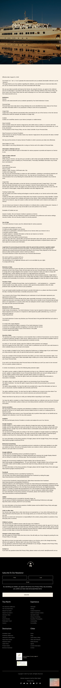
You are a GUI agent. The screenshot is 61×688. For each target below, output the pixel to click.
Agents (32, 643)
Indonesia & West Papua (8, 637)
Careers (4, 623)
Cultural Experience (35, 610)
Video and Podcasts (35, 639)
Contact (32, 647)
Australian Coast (6, 633)
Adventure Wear (6, 615)
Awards (4, 617)
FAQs (31, 635)
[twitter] (24, 683)
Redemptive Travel (7, 621)
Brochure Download (7, 647)
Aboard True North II (7, 612)
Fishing (32, 608)
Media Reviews (34, 641)
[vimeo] (40, 683)
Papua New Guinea (7, 639)
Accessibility (33, 623)
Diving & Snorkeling (35, 617)
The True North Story (7, 608)
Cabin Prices (5, 643)
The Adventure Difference (8, 606)
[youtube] (33, 683)
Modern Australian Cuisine (36, 612)
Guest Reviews (6, 619)
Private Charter (6, 645)
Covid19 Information (35, 645)
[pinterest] (36, 683)
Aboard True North (7, 610)
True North (6, 602)
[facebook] (21, 683)
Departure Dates (6, 641)
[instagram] (30, 683)
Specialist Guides (34, 615)
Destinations (7, 629)
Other (32, 629)
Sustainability (33, 621)
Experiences (34, 602)
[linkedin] (27, 683)
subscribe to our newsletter (13, 573)
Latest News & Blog (35, 637)
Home (31, 633)
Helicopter (33, 606)
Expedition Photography (36, 619)
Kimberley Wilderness (7, 635)
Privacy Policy (39, 586)
